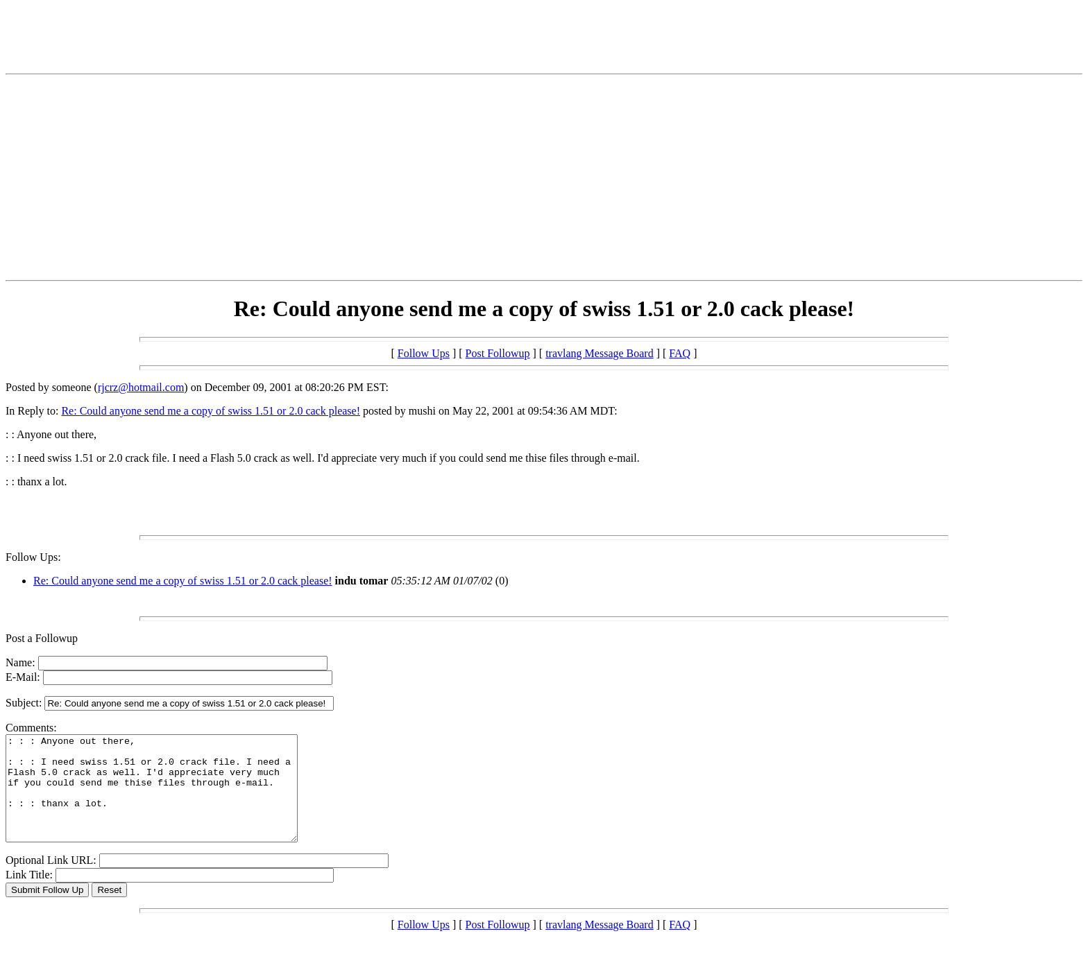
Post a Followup (42, 638)
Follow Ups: (33, 557)
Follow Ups (424, 353)
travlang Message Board (599, 353)
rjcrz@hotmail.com (141, 387)
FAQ (679, 353)
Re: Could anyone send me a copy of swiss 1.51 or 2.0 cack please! (210, 411)
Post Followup (498, 353)
